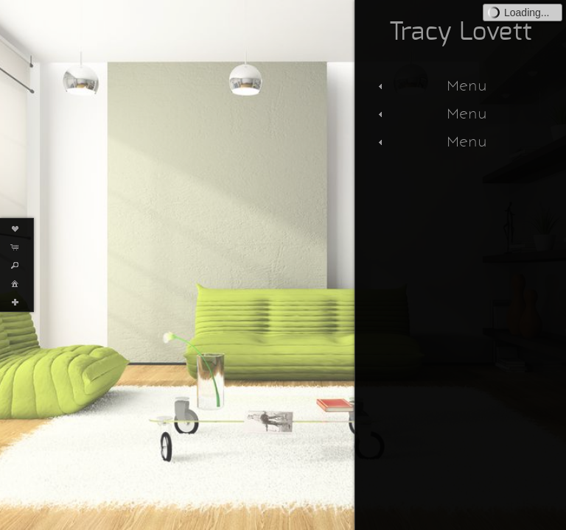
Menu (430, 85)
